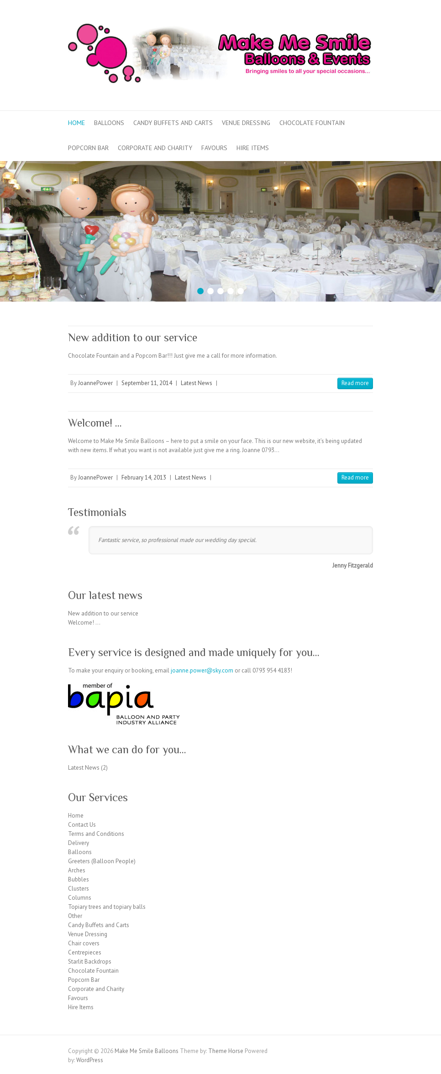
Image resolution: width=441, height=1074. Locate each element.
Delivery (78, 843)
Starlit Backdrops (89, 961)
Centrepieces (84, 952)
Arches (76, 870)
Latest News (196, 383)
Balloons (109, 123)
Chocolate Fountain (312, 123)
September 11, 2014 (146, 383)
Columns (79, 898)
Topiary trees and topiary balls (107, 907)
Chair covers (84, 943)
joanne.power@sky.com (202, 670)
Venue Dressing (246, 123)
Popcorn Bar (88, 148)
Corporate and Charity (155, 148)
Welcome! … (95, 423)
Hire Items (252, 148)
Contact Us (82, 825)
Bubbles (78, 879)
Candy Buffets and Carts (173, 123)
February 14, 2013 (143, 477)
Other (75, 916)
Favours (214, 148)
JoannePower (95, 383)
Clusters (78, 888)
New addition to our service (132, 337)
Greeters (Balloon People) (102, 861)
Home (76, 123)
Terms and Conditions (96, 834)
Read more (355, 383)
